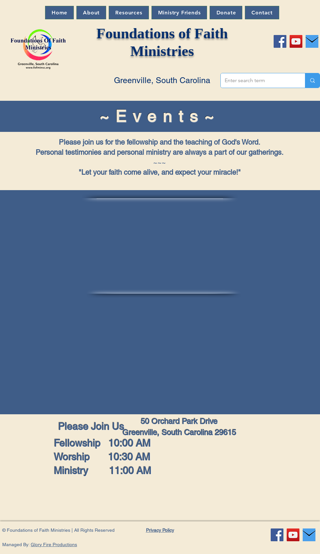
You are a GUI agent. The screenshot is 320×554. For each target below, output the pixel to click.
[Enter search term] (258, 80)
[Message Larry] (312, 41)
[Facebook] (280, 41)
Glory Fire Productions (54, 544)
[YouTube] (296, 41)
